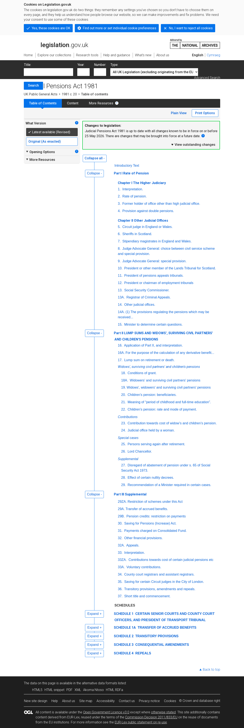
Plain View (179, 113)
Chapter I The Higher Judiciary (142, 183)
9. (119, 261)
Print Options (205, 113)
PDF (69, 690)
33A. (121, 567)
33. (120, 552)
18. (123, 373)
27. (123, 465)
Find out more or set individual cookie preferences (119, 28)
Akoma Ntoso (93, 690)
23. (123, 423)
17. (120, 360)
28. (123, 477)
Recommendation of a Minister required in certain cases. (169, 485)
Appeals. (132, 545)
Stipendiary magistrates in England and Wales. (156, 241)
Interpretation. (132, 189)
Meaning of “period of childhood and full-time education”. (169, 402)
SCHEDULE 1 (123, 614)
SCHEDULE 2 (123, 636)
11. (120, 275)
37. (120, 596)
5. (119, 227)
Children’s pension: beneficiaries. (152, 395)
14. (120, 304)
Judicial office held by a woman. (151, 430)
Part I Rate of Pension (131, 173)
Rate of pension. (134, 196)
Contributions (127, 417)
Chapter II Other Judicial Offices (143, 221)
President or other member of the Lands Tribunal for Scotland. (169, 268)
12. (120, 283)
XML (78, 690)
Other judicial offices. (139, 304)
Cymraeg (213, 55)
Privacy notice (149, 701)
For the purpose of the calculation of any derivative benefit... (170, 352)
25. (123, 444)
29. (123, 485)
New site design (35, 701)
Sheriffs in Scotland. (136, 234)
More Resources (101, 103)
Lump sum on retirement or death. (148, 360)
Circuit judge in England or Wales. (147, 227)
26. (123, 451)
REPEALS (142, 653)
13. (120, 290)
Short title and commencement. (146, 596)
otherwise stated (163, 712)
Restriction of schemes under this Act (155, 501)
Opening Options (40, 152)
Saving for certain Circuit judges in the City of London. (163, 581)
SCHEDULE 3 (123, 645)
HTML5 (37, 690)
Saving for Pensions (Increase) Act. (149, 523)
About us (68, 701)
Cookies (170, 701)
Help (54, 701)
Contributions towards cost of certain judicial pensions (171, 560)
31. (120, 530)
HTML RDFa (114, 690)
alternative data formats (99, 683)
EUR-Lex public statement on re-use (141, 722)
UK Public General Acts (40, 94)
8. (119, 248)
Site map (85, 701)
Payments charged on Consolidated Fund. (155, 530)
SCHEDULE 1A (125, 627)
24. (123, 430)
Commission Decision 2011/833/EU (151, 717)
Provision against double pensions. (147, 211)
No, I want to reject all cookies (191, 28)
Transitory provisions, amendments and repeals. (159, 589)
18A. (124, 380)
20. (123, 395)
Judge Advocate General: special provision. (153, 261)
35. (120, 581)
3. (119, 203)
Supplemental (128, 459)
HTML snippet (54, 690)
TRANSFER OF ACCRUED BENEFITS (166, 627)
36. (120, 589)
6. (119, 234)
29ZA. (122, 501)
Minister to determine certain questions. (153, 324)
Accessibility (106, 701)
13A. (121, 297)
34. (120, 574)
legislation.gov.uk (56, 43)
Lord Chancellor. (139, 451)
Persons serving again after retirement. (156, 444)
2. (119, 196)
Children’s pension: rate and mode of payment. (162, 409)
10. (120, 268)
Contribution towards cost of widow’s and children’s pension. (172, 423)
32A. (121, 545)
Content (72, 103)
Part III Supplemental (130, 494)
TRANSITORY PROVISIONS (156, 636)
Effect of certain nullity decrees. (150, 477)
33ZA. (122, 560)
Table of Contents (43, 103)
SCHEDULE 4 (123, 653)
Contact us (127, 701)
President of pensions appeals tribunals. (153, 275)
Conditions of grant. (141, 373)
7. (119, 241)
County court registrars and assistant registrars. (158, 574)
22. (123, 409)
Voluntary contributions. (143, 567)
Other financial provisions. (143, 538)
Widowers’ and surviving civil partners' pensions (164, 380)
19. (123, 387)
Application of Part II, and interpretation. (153, 345)
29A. (121, 509)
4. (119, 211)
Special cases (128, 438)
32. (120, 538)
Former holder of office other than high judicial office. (160, 203)
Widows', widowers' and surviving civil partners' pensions (169, 387)
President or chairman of (158, 283)
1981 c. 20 (69, 94)
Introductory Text (126, 165)
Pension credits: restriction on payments (156, 516)
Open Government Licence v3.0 (106, 712)
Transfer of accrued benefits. (147, 509)
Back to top (211, 670)
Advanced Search (207, 78)
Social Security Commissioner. (146, 290)
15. (120, 324)
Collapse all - (95, 158)
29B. (121, 516)
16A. (121, 352)
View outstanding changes (193, 144)
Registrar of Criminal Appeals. (148, 297)
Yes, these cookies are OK (51, 28)
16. (120, 345)
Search (33, 85)
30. (120, 523)
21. (123, 402)
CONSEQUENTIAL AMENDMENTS (161, 644)
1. (119, 189)
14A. (121, 312)
